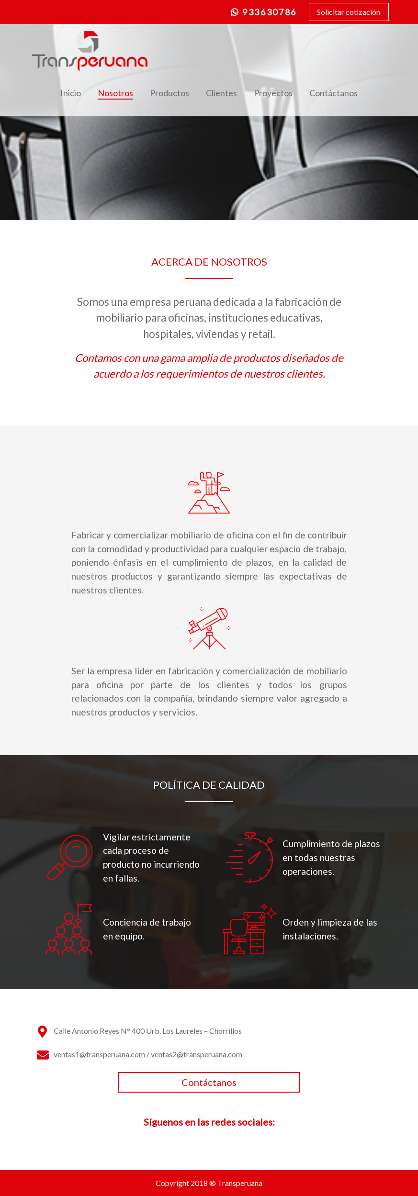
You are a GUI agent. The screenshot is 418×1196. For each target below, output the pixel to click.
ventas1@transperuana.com (99, 1054)
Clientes (221, 93)
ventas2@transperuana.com (196, 1054)
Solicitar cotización (348, 11)
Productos (169, 93)
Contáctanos (333, 93)
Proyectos (273, 93)
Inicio (70, 93)
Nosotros (115, 93)
